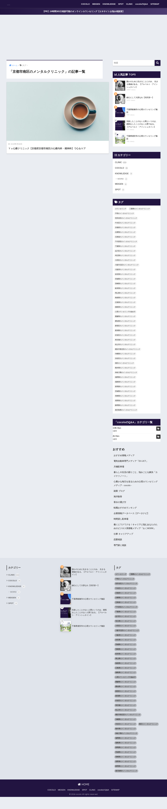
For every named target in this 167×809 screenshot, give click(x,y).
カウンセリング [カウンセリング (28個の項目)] (120, 213)
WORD (122, 182)
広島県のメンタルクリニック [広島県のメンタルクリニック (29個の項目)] (125, 306)
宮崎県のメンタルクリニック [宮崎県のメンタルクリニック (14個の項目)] (125, 288)
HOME (83, 796)
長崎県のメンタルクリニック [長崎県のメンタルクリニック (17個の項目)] (125, 400)
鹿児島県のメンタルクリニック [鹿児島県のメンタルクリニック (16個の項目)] (126, 414)
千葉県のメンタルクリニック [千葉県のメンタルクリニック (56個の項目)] (125, 250)
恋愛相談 (118, 551)
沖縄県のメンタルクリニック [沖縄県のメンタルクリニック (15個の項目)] (125, 358)
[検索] (157, 63)
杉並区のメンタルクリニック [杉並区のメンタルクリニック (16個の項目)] (125, 339)
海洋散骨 (118, 502)
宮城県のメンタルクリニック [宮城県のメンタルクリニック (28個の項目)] (125, 283)
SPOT (121, 4)
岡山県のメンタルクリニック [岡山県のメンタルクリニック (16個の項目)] (125, 297)
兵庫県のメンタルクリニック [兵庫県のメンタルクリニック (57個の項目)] (125, 236)
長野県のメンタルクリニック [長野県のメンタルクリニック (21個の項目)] (125, 405)
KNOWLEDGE (109, 4)
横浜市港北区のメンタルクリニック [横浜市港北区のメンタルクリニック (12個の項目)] (127, 353)
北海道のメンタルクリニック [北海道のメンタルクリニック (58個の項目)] (125, 241)
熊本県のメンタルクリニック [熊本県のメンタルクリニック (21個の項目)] (125, 372)
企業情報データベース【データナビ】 (132, 520)
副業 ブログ (119, 496)
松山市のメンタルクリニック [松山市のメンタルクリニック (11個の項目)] (125, 349)
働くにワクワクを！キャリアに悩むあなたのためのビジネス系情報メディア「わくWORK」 (136, 535)
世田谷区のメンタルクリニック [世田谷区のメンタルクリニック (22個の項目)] (126, 222)
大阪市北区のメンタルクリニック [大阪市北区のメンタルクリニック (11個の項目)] (127, 269)
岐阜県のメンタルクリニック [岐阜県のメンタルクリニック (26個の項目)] (125, 292)
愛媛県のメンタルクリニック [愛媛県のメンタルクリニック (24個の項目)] (125, 320)
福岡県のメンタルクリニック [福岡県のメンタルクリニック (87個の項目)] (125, 381)
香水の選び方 (120, 508)
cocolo (12, 4)
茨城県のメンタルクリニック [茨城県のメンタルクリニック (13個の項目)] (125, 395)
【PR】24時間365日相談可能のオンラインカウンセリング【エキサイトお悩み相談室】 (83, 11)
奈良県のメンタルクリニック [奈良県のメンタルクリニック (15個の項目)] (125, 278)
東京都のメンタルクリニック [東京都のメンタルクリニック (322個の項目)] (125, 344)
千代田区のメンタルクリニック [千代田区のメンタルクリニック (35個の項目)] (126, 246)
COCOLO (85, 4)
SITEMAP (154, 4)
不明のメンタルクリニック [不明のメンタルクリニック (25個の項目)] (124, 218)
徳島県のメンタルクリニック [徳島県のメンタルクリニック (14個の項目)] (125, 311)
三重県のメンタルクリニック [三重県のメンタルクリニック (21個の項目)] (139, 213)
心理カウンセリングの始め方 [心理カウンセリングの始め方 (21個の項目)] (125, 316)
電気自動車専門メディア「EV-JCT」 (132, 465)
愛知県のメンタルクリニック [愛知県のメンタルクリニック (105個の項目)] (125, 325)
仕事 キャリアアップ (124, 545)
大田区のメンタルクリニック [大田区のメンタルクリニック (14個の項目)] (125, 264)
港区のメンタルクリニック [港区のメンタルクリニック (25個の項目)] (124, 367)
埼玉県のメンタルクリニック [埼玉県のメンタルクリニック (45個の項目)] (125, 260)
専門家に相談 (120, 557)
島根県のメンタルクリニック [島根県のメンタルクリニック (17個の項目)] (125, 302)
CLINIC (129, 4)
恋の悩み (116, 440)
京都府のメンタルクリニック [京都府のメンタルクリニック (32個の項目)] (125, 232)
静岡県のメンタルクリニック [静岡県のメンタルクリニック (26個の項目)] (125, 409)
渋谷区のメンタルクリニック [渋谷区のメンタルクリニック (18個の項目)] (125, 363)
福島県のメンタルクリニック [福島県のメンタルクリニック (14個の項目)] (125, 386)
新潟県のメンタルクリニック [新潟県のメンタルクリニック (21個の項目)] (125, 335)
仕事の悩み (117, 432)
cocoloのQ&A (141, 4)
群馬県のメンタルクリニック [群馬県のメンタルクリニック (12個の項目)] (125, 391)
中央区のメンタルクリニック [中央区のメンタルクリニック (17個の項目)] (125, 227)
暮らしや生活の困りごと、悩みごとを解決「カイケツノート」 (135, 479)
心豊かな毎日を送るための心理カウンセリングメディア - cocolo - (136, 489)
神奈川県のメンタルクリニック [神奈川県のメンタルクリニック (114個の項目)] (126, 377)
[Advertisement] (83, 37)
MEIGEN (96, 4)
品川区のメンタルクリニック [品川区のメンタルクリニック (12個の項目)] (125, 255)
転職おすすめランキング (126, 514)
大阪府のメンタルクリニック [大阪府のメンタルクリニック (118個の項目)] (125, 274)
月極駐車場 (119, 471)
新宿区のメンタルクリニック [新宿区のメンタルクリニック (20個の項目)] (125, 330)
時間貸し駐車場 (121, 526)
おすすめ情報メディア (125, 459)
